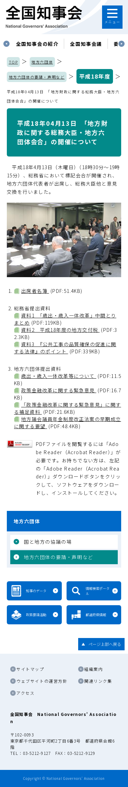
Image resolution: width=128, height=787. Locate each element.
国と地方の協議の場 (48, 541)
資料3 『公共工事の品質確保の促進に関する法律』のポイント (65, 348)
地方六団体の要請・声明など (37, 77)
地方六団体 (42, 62)
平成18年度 (95, 76)
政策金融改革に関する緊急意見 (58, 390)
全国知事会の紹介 (37, 43)
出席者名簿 (35, 290)
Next (121, 44)
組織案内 (93, 669)
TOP (13, 62)
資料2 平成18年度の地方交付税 (60, 329)
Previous (6, 44)
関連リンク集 (98, 681)
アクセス (25, 693)
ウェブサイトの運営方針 (42, 681)
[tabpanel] (37, 43)
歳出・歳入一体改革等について (58, 375)
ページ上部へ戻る (104, 644)
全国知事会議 (86, 43)
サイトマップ (30, 669)
